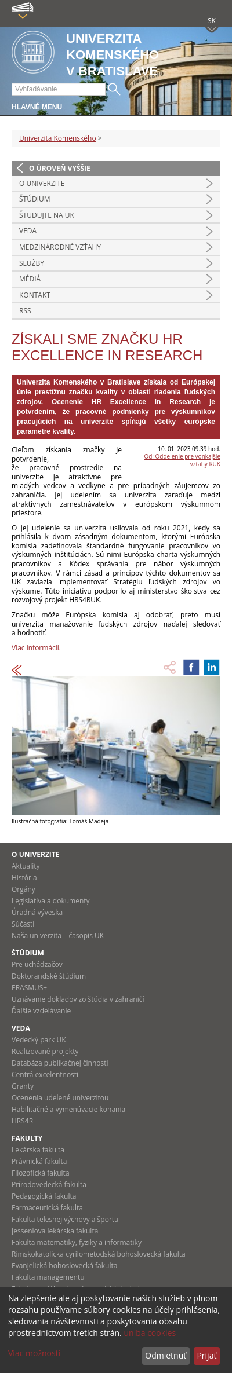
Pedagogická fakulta (44, 1196)
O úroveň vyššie (59, 168)
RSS (25, 311)
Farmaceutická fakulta (47, 1208)
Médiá (30, 279)
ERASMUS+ (29, 988)
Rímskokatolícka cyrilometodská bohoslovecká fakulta (99, 1254)
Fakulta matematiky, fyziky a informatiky (77, 1242)
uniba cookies (150, 1332)
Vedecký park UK (39, 1040)
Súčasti (23, 924)
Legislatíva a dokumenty (51, 901)
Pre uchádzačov (37, 964)
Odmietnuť (165, 1355)
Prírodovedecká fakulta (49, 1184)
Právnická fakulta (39, 1161)
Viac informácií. (36, 648)
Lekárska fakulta (38, 1150)
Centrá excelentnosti (45, 1074)
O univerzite (41, 183)
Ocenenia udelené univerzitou (60, 1098)
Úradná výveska (37, 912)
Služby (31, 263)
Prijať (206, 1355)
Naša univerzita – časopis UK (58, 935)
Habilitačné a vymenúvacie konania (68, 1109)
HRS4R (22, 1121)
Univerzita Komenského (57, 138)
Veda (28, 231)
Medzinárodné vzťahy (60, 247)
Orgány (23, 889)
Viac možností (34, 1353)
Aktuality (26, 866)
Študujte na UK (46, 215)
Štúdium (34, 199)
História (24, 878)
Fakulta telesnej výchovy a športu (65, 1219)
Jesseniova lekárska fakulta (55, 1231)
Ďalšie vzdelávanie (41, 1011)
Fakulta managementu (48, 1277)
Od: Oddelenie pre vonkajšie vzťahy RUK (182, 460)
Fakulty (27, 1138)
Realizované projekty (45, 1051)
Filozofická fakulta (41, 1173)
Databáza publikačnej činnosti (60, 1063)
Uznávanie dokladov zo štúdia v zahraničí (78, 999)
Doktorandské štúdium (49, 976)
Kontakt (34, 295)
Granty (23, 1086)
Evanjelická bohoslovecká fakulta (64, 1266)
